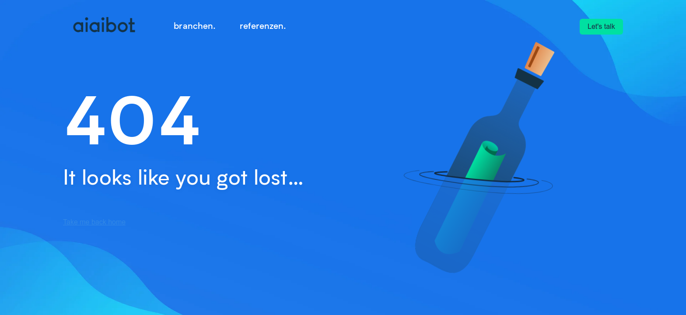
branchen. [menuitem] (195, 25)
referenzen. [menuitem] (263, 25)
